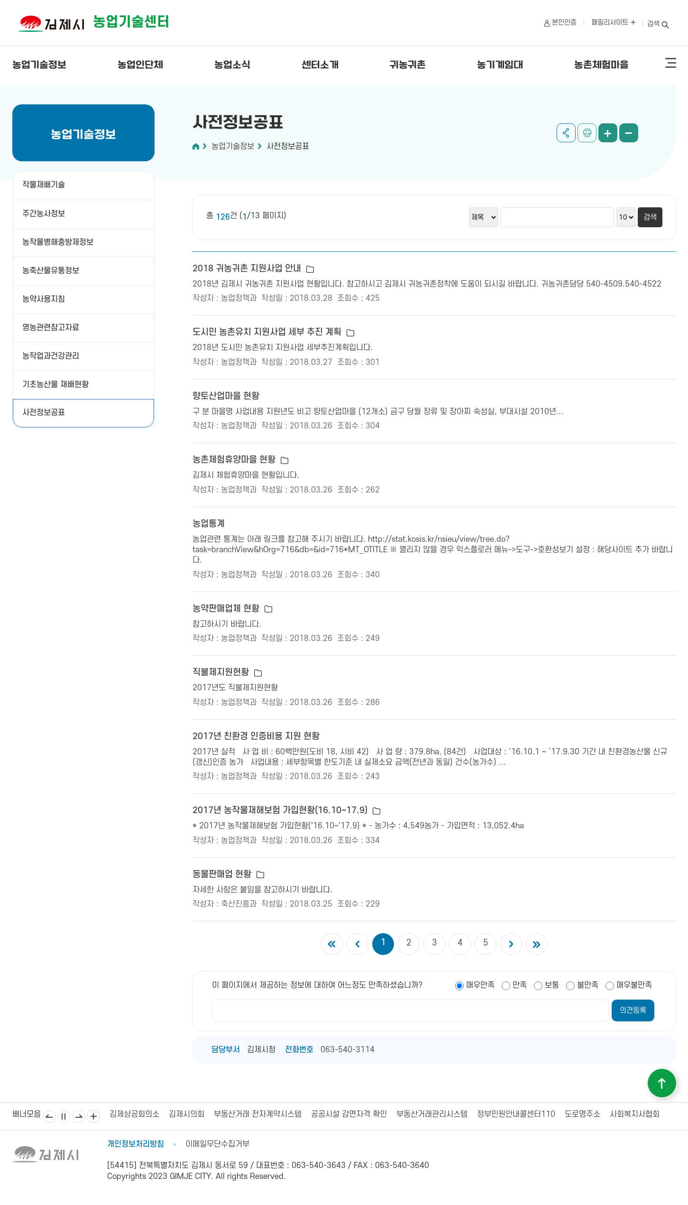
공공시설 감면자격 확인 (349, 1114)
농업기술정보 (39, 65)
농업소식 (232, 65)
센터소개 (320, 65)
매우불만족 (634, 985)
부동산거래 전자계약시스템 (258, 1114)
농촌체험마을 (601, 65)
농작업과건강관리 (50, 356)
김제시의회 (186, 1114)
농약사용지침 (47, 299)
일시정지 (64, 1116)
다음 (79, 1116)
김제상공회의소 (134, 1114)
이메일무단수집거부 (217, 1144)
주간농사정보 (47, 214)
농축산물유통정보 (50, 271)
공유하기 (566, 132)
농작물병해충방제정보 (61, 242)
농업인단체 (140, 65)
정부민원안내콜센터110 (516, 1114)
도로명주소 (582, 1114)
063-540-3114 (348, 1050)
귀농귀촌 (408, 65)
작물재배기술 (47, 185)
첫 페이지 (332, 944)
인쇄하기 (587, 132)
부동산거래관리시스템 (432, 1114)
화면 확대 (607, 132)
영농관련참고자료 (50, 328)
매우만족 (480, 985)
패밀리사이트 (613, 23)
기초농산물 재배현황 (55, 384)
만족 (520, 985)
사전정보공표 (43, 412)
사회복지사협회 (635, 1114)
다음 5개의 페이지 (511, 944)
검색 (653, 24)
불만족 (587, 985)
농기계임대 (500, 65)
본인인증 (564, 23)
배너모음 (93, 1116)
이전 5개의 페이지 (357, 944)
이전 (49, 1116)
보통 (552, 985)
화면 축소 (628, 132)
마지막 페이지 (537, 944)
